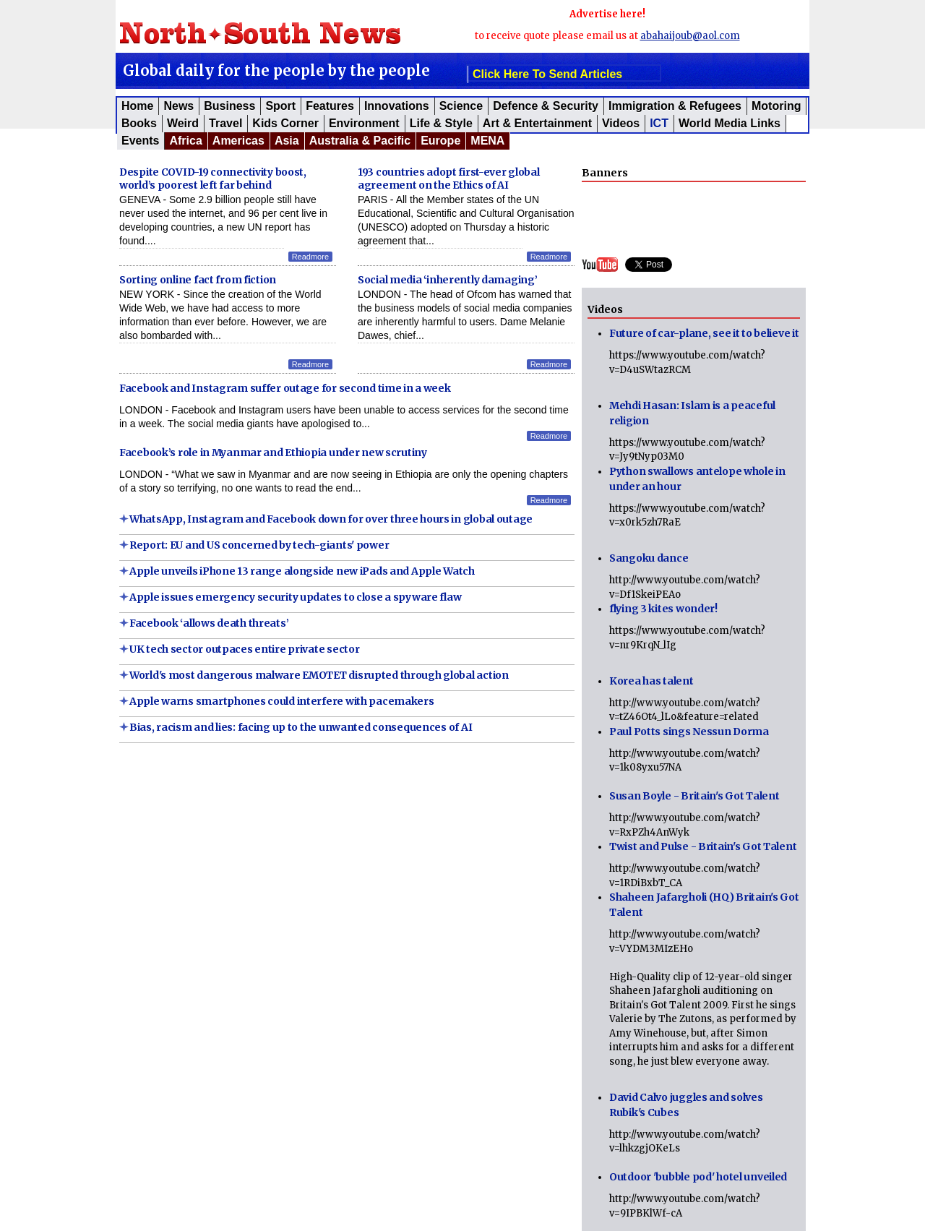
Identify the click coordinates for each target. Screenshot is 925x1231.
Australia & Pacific (360, 140)
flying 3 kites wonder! (663, 608)
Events (140, 140)
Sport (280, 106)
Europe (440, 140)
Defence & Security (545, 106)
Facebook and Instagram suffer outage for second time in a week (285, 388)
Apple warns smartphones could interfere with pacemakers (281, 701)
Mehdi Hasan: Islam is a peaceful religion (692, 413)
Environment (364, 123)
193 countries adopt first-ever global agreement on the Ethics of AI (449, 179)
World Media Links (729, 123)
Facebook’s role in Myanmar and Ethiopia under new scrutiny (273, 452)
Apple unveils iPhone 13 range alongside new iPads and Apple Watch (302, 571)
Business (229, 106)
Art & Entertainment (537, 123)
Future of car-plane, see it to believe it (704, 333)
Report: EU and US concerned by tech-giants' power (259, 545)
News (178, 106)
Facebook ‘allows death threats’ (208, 623)
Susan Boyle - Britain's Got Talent (694, 795)
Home (137, 106)
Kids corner (285, 123)
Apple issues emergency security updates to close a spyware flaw (295, 597)
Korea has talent (651, 680)
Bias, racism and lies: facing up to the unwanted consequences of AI (300, 727)
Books (139, 123)
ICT (659, 123)
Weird (183, 123)
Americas (238, 140)
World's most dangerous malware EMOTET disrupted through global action (319, 675)
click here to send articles (547, 74)
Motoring (776, 106)
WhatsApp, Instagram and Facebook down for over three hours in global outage (331, 519)
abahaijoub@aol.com (690, 36)
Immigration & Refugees (674, 106)
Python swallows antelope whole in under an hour (697, 479)
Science (461, 106)
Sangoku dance (648, 558)
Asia (287, 140)
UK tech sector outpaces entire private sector (244, 649)
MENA (487, 140)
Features (330, 106)
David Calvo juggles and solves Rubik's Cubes (686, 1105)
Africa (185, 140)
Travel (225, 123)
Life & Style (441, 123)
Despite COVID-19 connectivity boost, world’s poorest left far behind (212, 179)
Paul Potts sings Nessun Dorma (689, 731)
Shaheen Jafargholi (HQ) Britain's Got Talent (704, 905)
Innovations (396, 106)
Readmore (310, 256)
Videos (621, 123)
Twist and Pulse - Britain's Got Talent (702, 846)
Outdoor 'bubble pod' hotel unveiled (698, 1176)
